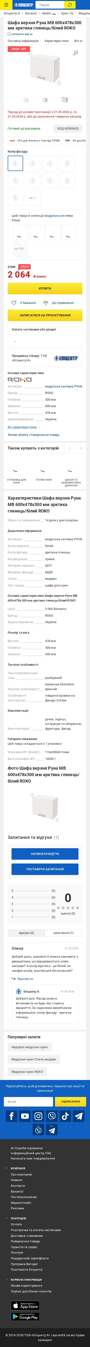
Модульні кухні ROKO (27, 1072)
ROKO (49, 393)
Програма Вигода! (24, 1264)
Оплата (16, 1224)
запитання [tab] (61, 933)
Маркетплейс (21, 1203)
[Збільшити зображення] (75, 53)
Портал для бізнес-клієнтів (31, 1291)
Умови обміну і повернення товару (33, 435)
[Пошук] (70, 5)
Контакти (18, 1186)
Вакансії (17, 1191)
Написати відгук (45, 854)
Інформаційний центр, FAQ (31, 1153)
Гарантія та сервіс (24, 1247)
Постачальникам (24, 1197)
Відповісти (22, 979)
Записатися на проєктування (45, 315)
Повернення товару (25, 1241)
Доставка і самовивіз (27, 1236)
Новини (16, 1180)
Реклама (17, 1208)
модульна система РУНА (63, 386)
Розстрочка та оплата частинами (36, 1230)
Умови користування (26, 1285)
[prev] (69, 448)
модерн (51, 578)
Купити (45, 288)
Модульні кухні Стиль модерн (34, 1059)
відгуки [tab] (24, 933)
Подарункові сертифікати (30, 1258)
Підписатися (70, 1101)
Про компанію (21, 1174)
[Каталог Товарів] (6, 5)
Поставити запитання (45, 869)
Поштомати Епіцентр (26, 1269)
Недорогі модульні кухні (30, 1047)
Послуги (17, 1252)
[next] (80, 448)
